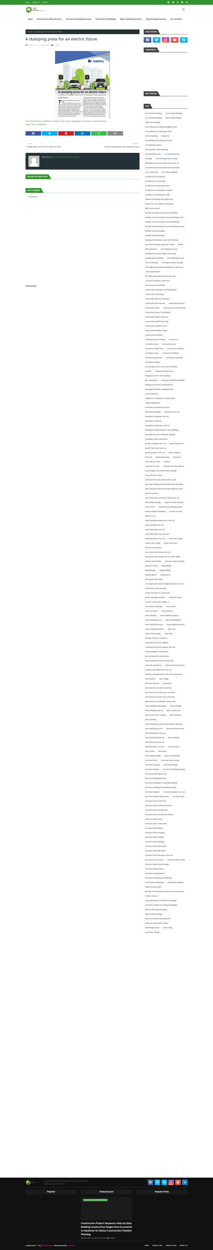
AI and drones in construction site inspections (162, 168)
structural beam (151, 760)
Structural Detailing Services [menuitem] (78, 19)
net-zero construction (153, 548)
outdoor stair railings (153, 561)
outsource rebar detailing (174, 561)
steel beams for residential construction (160, 701)
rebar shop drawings (153, 634)
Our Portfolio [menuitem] (176, 19)
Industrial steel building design (170, 507)
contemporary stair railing (155, 340)
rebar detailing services (176, 625)
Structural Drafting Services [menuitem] (49, 19)
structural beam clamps (170, 760)
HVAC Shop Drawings (153, 502)
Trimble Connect (151, 896)
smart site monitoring (153, 665)
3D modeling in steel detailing (156, 150)
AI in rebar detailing (169, 172)
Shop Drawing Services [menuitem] (156, 19)
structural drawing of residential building (160, 787)
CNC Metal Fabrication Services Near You (160, 276)
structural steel (178, 796)
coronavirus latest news (154, 349)
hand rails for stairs (152, 462)
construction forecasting (154, 294)
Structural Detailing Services (156, 774)
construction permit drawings (174, 308)
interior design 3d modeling (155, 511)
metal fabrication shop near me (157, 534)
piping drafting (165, 570)
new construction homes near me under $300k (162, 557)
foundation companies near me (157, 416)
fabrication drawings (153, 412)
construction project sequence (156, 317)
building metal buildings (154, 258)
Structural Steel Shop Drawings (157, 864)
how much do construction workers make (160, 480)
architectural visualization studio (157, 195)
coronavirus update (152, 362)
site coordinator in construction (157, 656)
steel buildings (175, 706)
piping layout (165, 575)
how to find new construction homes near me (162, 498)
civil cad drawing (151, 263)
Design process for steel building (157, 376)
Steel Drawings (173, 738)
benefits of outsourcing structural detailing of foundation (162, 222)
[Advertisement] (83, 278)
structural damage (170, 765)
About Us (36, 2)
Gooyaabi (71, 1246)
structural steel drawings (154, 842)
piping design (166, 566)
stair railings (164, 679)
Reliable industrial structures (156, 638)
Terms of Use (157, 1245)
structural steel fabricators (155, 851)
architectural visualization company (158, 190)
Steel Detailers (175, 715)
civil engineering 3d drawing (172, 263)
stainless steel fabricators (175, 665)
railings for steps (175, 597)
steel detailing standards (154, 738)
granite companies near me (155, 444)
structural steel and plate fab (156, 810)
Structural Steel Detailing (154, 833)
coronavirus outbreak (170, 353)
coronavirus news (152, 353)
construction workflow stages (156, 330)
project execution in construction (157, 593)
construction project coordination (157, 312)
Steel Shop (162, 751)
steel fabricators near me (155, 747)
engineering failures (152, 403)
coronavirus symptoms (174, 358)
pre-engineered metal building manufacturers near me (164, 584)
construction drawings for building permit (160, 290)
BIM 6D (180, 245)
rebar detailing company (169, 616)
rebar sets (172, 629)
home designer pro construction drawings (161, 471)
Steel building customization (155, 706)
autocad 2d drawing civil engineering (159, 199)
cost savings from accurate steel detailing (161, 367)
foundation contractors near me (157, 425)
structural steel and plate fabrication (159, 815)
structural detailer (152, 769)
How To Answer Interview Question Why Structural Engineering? (164, 489)
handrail (167, 462)
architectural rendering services (157, 186)
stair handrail (150, 679)
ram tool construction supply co (157, 602)
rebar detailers (167, 611)
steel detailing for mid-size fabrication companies (164, 724)
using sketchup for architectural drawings (161, 901)
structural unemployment (155, 873)
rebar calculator (151, 611)
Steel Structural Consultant (39, 45)
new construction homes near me (157, 552)
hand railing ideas (162, 457)
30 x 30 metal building (153, 113)
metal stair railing (175, 539)
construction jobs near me (155, 303)
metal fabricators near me (155, 539)
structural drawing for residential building (161, 783)
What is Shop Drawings (153, 914)
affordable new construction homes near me (162, 163)
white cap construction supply (156, 923)
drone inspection (151, 394)
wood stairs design (152, 932)
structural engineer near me (174, 792)
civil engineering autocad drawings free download (164, 267)
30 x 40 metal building (173, 113)
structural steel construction (156, 824)
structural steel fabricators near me (158, 855)
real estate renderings (153, 606)
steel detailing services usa (155, 733)
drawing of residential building (172, 380)
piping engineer (151, 575)
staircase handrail (152, 683)
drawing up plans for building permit (159, 385)
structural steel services (154, 860)
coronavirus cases (169, 344)
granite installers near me (155, 453)
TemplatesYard (47, 1246)
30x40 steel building (152, 122)
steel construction (173, 711)
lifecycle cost (150, 516)
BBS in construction (152, 208)
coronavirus (173, 340)
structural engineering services (157, 796)
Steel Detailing (150, 720)
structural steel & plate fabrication (158, 806)
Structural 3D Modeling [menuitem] (105, 19)
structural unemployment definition (158, 878)
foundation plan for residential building (160, 435)
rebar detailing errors (153, 620)
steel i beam (149, 751)
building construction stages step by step (160, 254)
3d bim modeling (151, 136)
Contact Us (183, 1245)
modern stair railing (152, 543)
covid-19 (148, 371)
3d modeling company (153, 145)
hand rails (177, 457)
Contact (45, 2)
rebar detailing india (173, 620)
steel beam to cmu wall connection (158, 688)
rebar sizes (169, 634)
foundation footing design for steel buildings (162, 430)
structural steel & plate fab (155, 801)
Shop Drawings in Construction (156, 652)
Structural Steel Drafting (154, 837)
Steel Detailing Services (175, 729)
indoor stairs (150, 507)
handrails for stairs (152, 466)
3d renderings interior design (166, 159)
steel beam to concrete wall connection (160, 692)
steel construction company (155, 715)
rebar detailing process (154, 625)
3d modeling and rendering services (158, 140)
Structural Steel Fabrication (155, 846)
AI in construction (151, 172)
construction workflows (154, 335)
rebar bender (171, 606)
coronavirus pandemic (153, 358)
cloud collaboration (152, 272)
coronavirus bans (151, 344)
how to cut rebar (151, 493)
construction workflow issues (156, 326)
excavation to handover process (157, 407)
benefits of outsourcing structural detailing (161, 213)
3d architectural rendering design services (161, 127)
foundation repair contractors (156, 439)
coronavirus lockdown (175, 349)
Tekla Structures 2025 (153, 887)
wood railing (167, 928)
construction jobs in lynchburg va (157, 299)
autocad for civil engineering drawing (159, 204)
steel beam (167, 683)
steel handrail (173, 747)
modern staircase (170, 543)
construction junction (177, 303)
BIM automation (151, 249)
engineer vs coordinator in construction (160, 398)
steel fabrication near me (154, 742)
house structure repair (153, 475)
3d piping (148, 159)
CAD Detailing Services (175, 258)
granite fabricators (177, 444)
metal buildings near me (154, 525)
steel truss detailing (172, 756)
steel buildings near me (154, 711)
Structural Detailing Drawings (174, 769)
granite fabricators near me (155, 448)
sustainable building (175, 882)
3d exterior (165, 136)
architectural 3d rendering (155, 181)
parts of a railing (151, 566)
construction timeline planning (156, 321)
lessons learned (175, 511)
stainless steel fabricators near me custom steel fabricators (163, 674)
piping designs (150, 570)
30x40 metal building (173, 118)
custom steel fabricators (164, 371)
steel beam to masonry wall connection (160, 697)
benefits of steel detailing (155, 235)
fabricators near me (171, 412)
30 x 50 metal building (153, 118)
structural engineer (152, 792)
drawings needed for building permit (159, 389)
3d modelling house (172, 154)
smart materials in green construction (159, 661)
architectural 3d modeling (155, 177)
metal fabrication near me (155, 530)
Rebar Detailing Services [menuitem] (131, 19)
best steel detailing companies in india (159, 245)
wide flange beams (152, 928)
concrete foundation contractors (157, 281)
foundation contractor (153, 421)
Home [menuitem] (30, 19)
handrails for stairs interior (173, 466)
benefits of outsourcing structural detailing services (164, 226)
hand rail (148, 457)
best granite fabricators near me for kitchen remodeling (161, 240)
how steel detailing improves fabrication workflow (164, 484)
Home (28, 2)
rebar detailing (150, 616)
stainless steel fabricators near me (158, 670)
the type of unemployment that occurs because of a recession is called (164, 892)
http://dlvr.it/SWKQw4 (36, 124)
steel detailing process (153, 729)
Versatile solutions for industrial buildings (161, 905)
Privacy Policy (171, 1245)
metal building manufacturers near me (159, 520)
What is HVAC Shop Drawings (156, 910)
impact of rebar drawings (174, 502)
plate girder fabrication (154, 579)
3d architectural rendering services (158, 131)
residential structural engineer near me (160, 647)
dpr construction (151, 380)
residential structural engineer (157, 643)
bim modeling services (169, 249)
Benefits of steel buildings (155, 231)
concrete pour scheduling (155, 285)
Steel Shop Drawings (153, 756)
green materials (175, 453)
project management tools (155, 597)
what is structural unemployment (157, 919)
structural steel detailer (154, 828)
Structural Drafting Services (155, 778)
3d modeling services (153, 154)
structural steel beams (153, 819)
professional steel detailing (155, 588)
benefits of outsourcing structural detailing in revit (164, 217)
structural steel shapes (176, 860)
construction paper (152, 308)
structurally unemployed (154, 882)
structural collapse (152, 765)
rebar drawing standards (154, 629)
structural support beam (154, 869)
